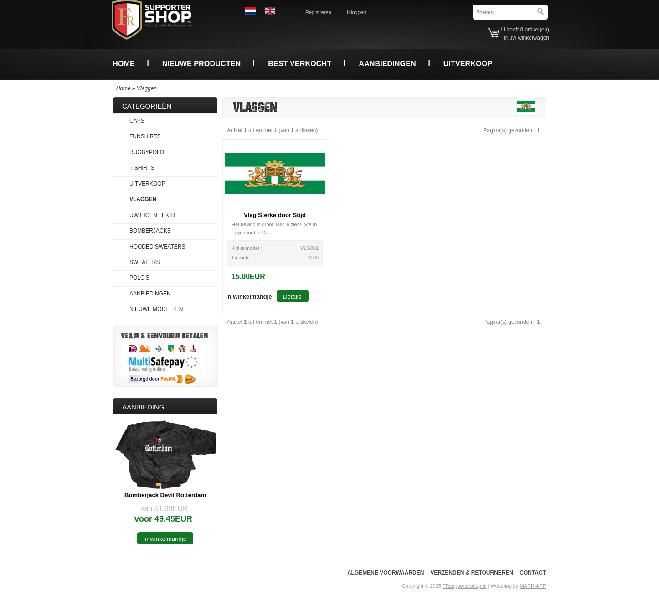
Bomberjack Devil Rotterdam (165, 495)
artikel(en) (534, 29)
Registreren (318, 12)
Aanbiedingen (387, 63)
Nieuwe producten (201, 63)
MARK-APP (533, 586)
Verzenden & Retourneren (471, 573)
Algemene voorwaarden (385, 573)
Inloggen (356, 12)
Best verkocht (299, 63)
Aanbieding (143, 407)
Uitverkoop (467, 63)
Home (124, 63)
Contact (533, 573)
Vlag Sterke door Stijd (275, 215)
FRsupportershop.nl (465, 586)
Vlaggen (147, 88)
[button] (249, 296)
